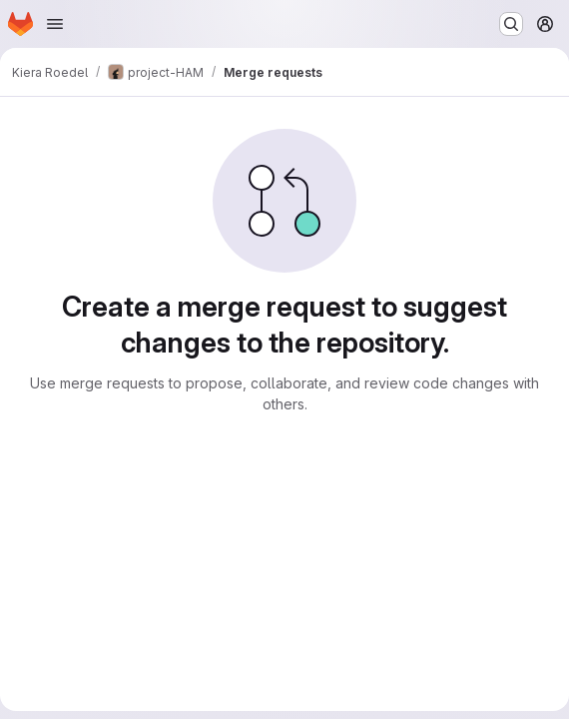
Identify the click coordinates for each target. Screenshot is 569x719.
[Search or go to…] (511, 24)
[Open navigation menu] (55, 24)
